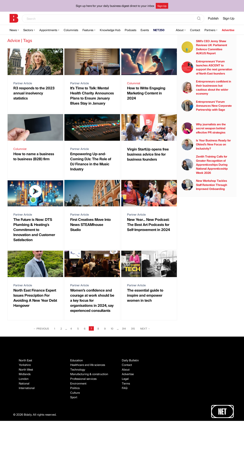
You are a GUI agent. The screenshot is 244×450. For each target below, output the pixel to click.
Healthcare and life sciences (87, 365)
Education (76, 360)
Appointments (48, 30)
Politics (75, 388)
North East (25, 360)
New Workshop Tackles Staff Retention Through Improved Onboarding (204, 185)
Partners (209, 30)
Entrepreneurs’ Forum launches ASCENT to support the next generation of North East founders (207, 67)
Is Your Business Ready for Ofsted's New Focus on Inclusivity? (206, 144)
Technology (77, 369)
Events (145, 30)
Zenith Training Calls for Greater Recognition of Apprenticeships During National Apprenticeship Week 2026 (205, 164)
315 (133, 328)
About (180, 30)
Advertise (228, 30)
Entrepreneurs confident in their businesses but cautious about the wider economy (206, 87)
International (27, 388)
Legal (125, 379)
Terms (126, 383)
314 (124, 328)
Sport (73, 397)
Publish (213, 18)
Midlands (24, 374)
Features (87, 30)
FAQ (124, 388)
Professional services (83, 379)
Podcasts (130, 30)
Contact (195, 30)
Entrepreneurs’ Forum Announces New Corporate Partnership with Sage (207, 106)
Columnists (71, 30)
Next (145, 328)
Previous (41, 328)
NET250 (158, 30)
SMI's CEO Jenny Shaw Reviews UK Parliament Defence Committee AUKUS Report (204, 47)
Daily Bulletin (130, 360)
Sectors (28, 30)
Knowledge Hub (110, 30)
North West (26, 369)
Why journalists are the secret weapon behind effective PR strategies (204, 128)
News (13, 30)
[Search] (199, 18)
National (24, 383)
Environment (78, 383)
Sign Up (162, 6)
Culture (75, 392)
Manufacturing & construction (89, 374)
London (24, 379)
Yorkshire (25, 365)
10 (112, 328)
